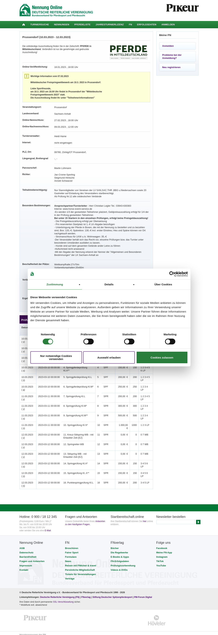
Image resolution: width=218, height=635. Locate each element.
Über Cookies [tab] (163, 284)
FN (130, 24)
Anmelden (168, 24)
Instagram (162, 553)
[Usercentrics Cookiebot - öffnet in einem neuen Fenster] (172, 274)
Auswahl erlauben (108, 357)
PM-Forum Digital (143, 594)
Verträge (70, 575)
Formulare (71, 553)
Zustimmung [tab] (54, 284)
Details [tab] (109, 284)
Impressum (26, 562)
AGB (22, 545)
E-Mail (48, 527)
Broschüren (71, 545)
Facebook (161, 545)
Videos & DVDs (119, 566)
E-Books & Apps (120, 553)
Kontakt (24, 566)
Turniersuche (39, 24)
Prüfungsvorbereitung (123, 562)
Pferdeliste (82, 24)
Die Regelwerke (119, 549)
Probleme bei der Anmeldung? (172, 56)
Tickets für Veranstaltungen (80, 571)
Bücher (115, 545)
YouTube (161, 562)
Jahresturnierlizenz (110, 24)
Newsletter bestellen (171, 513)
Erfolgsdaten (146, 24)
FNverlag (86, 594)
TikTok (160, 558)
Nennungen (61, 24)
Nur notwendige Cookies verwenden (56, 357)
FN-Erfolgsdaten (120, 558)
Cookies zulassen (162, 357)
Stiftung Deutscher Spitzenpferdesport (112, 594)
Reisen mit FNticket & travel (80, 562)
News (68, 558)
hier (145, 518)
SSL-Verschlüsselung (63, 599)
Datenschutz (26, 549)
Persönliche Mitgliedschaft (80, 566)
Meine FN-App (164, 549)
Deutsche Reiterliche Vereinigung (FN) (60, 594)
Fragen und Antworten (32, 558)
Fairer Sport (72, 549)
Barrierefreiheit (28, 553)
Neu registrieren (171, 67)
